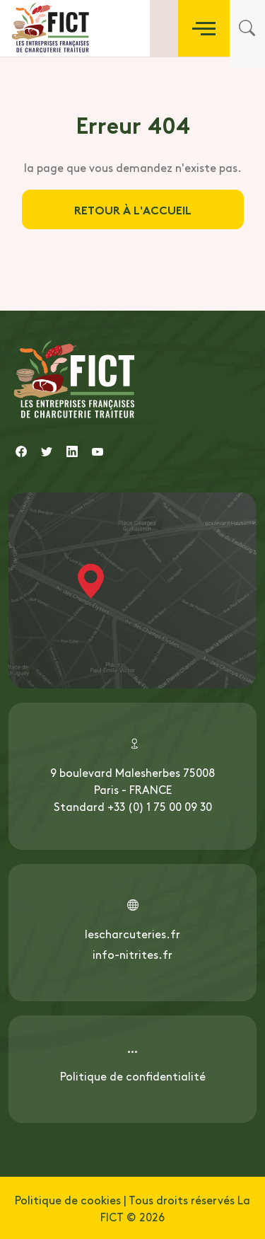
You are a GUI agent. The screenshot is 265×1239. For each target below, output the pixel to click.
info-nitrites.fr (132, 954)
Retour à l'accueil (133, 209)
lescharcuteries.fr (132, 933)
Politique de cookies (68, 1199)
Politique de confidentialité (133, 1075)
